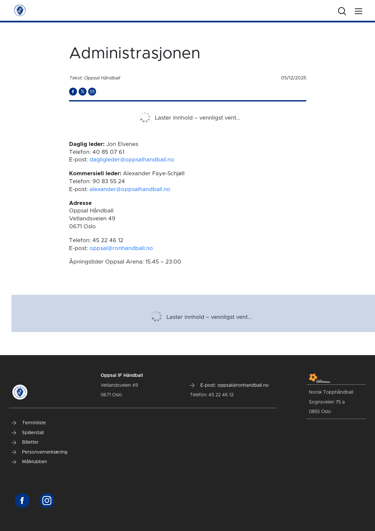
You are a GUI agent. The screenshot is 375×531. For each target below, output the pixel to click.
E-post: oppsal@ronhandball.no (229, 385)
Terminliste (29, 423)
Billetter (25, 442)
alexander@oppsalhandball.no (129, 189)
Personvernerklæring (39, 452)
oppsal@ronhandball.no (121, 248)
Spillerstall (28, 433)
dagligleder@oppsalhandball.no (131, 159)
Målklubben (29, 462)
